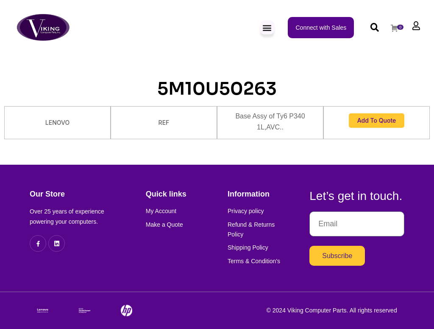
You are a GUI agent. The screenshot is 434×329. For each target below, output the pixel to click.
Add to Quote (376, 120)
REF (164, 122)
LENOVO (57, 122)
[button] (267, 27)
